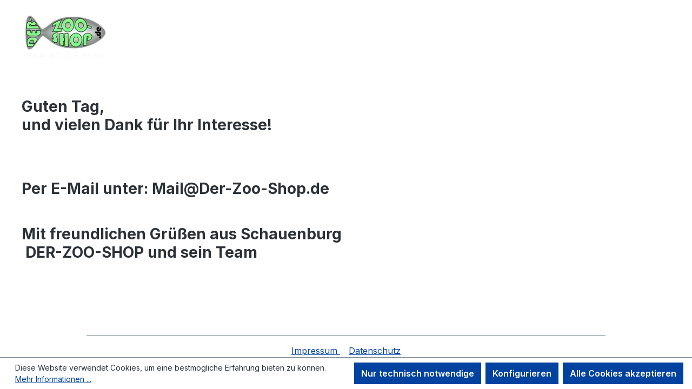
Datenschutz (375, 350)
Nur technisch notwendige (417, 373)
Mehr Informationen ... (53, 379)
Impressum (315, 350)
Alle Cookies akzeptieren (623, 373)
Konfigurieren (522, 373)
